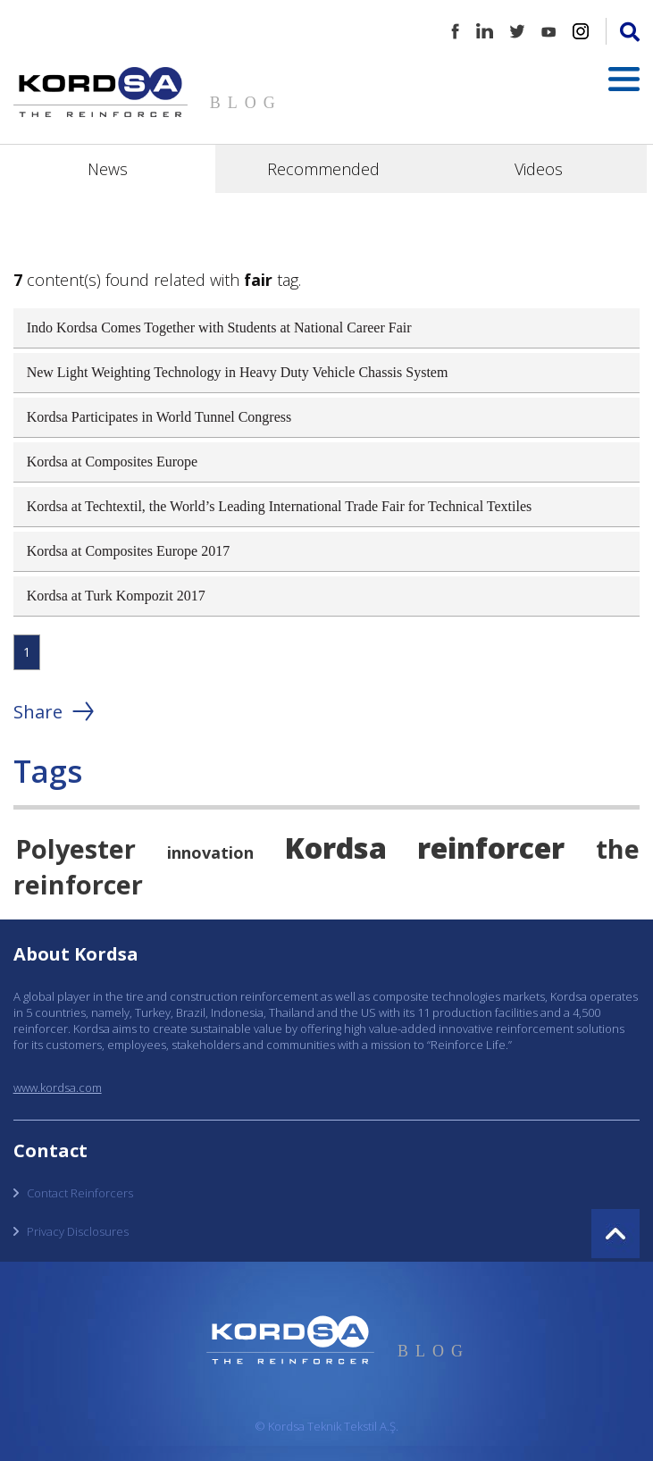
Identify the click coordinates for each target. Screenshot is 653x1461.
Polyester (75, 848)
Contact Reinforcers (80, 1193)
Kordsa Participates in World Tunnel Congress (159, 416)
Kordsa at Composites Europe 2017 (128, 550)
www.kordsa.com (57, 1087)
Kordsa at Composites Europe (112, 461)
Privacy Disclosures (78, 1231)
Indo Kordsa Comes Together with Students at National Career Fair (219, 327)
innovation (210, 852)
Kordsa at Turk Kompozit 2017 (116, 595)
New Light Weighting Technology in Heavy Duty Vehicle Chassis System (237, 372)
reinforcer (491, 847)
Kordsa (336, 847)
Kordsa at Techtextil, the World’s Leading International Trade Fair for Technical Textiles (279, 506)
